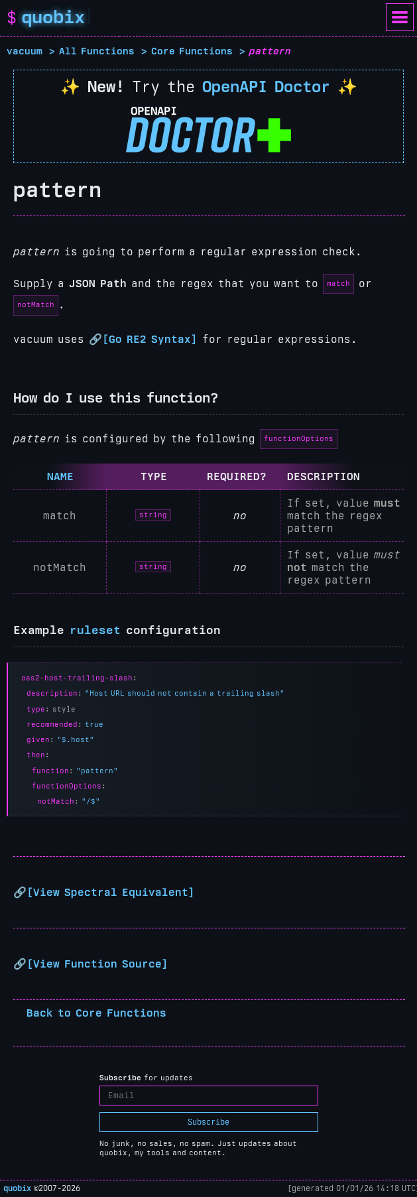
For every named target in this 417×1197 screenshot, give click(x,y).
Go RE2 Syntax (150, 339)
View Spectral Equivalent (110, 892)
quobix (17, 1188)
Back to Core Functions (96, 1013)
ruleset (95, 630)
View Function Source (97, 964)
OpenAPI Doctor (266, 86)
